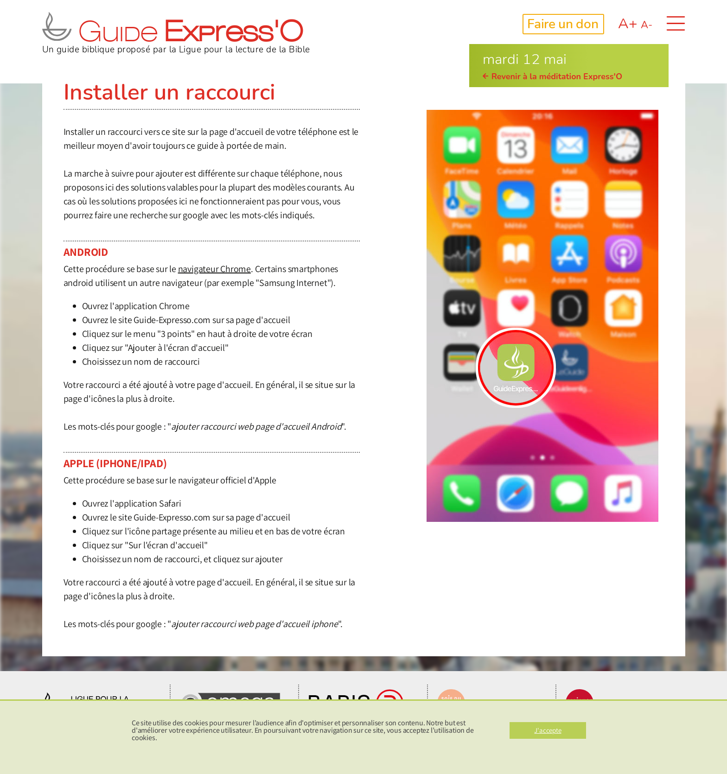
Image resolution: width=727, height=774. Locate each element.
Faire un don (562, 24)
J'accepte (547, 730)
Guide (172, 34)
